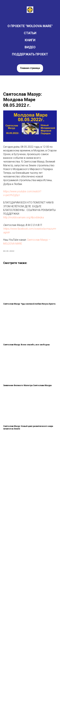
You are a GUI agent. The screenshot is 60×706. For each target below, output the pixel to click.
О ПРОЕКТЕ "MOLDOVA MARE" (30, 26)
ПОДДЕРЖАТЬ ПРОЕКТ (30, 54)
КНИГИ (30, 40)
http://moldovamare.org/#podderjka (23, 217)
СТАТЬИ (30, 33)
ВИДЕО (30, 47)
